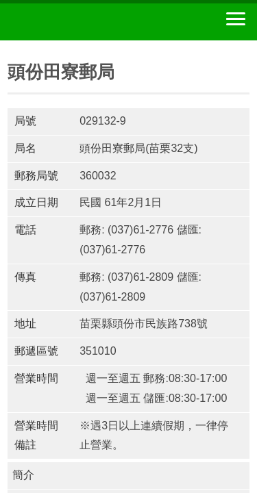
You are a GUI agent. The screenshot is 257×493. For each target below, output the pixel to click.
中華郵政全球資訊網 (85, 22)
